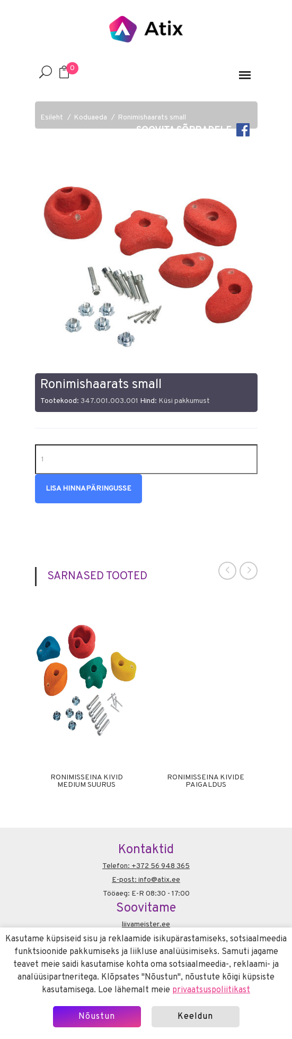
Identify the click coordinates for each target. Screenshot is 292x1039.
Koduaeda (90, 117)
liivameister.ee (146, 924)
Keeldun (195, 1016)
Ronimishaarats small (152, 117)
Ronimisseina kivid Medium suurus (86, 781)
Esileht (51, 117)
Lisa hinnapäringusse (88, 488)
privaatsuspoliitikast (211, 990)
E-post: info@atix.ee (146, 880)
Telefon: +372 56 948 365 (146, 866)
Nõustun (96, 1016)
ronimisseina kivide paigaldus (205, 781)
